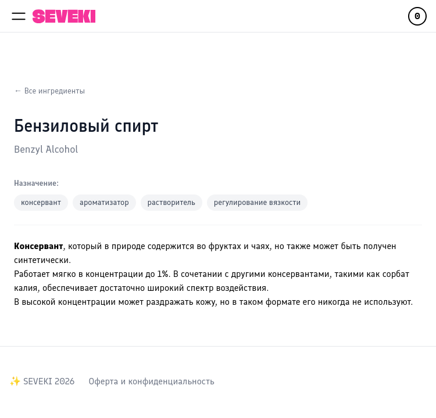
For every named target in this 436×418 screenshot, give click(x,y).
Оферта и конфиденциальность (151, 381)
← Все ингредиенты (49, 91)
